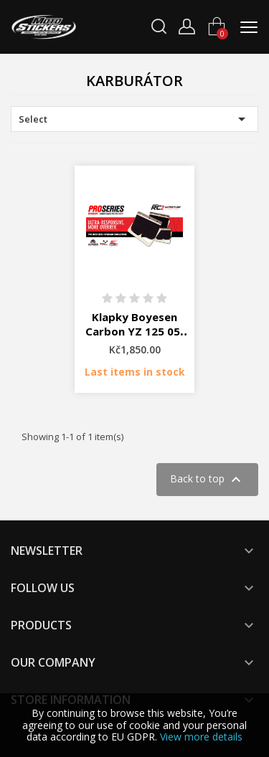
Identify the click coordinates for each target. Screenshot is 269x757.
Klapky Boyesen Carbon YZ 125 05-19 (134, 331)
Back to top (207, 479)
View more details (201, 736)
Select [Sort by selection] (134, 119)
